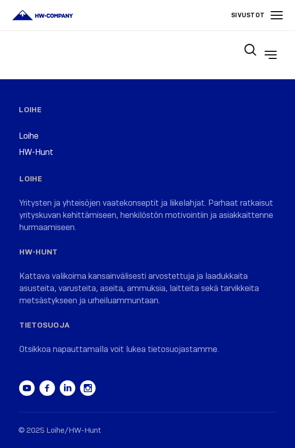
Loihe (30, 110)
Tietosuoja (44, 325)
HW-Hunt (36, 152)
